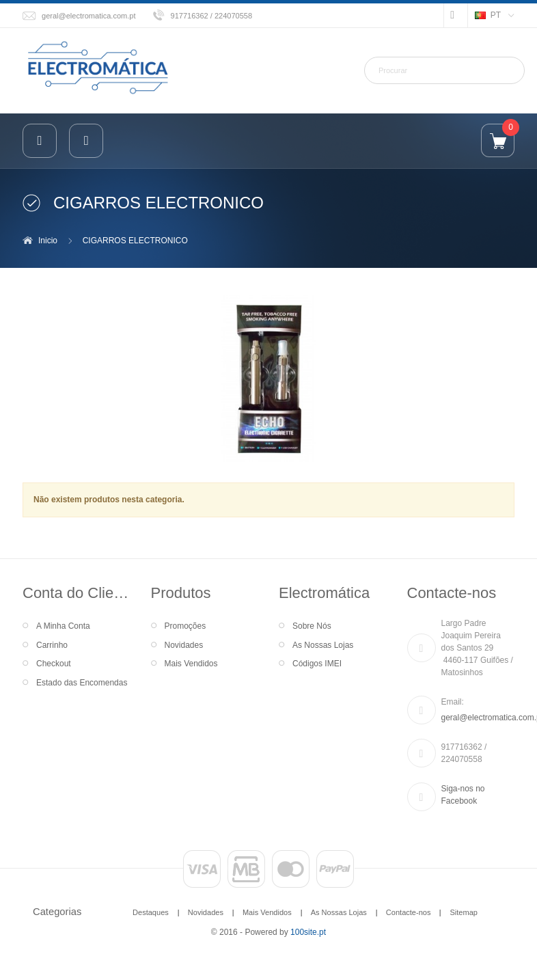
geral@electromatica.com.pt (89, 16)
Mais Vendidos (191, 663)
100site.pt (308, 932)
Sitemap (463, 912)
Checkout (53, 663)
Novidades (184, 645)
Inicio (47, 240)
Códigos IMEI (317, 663)
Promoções (185, 626)
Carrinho (52, 645)
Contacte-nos (408, 912)
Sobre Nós (311, 626)
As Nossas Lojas (322, 645)
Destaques (151, 912)
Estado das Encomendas (81, 682)
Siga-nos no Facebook (463, 795)
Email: (452, 702)
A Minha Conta (63, 626)
